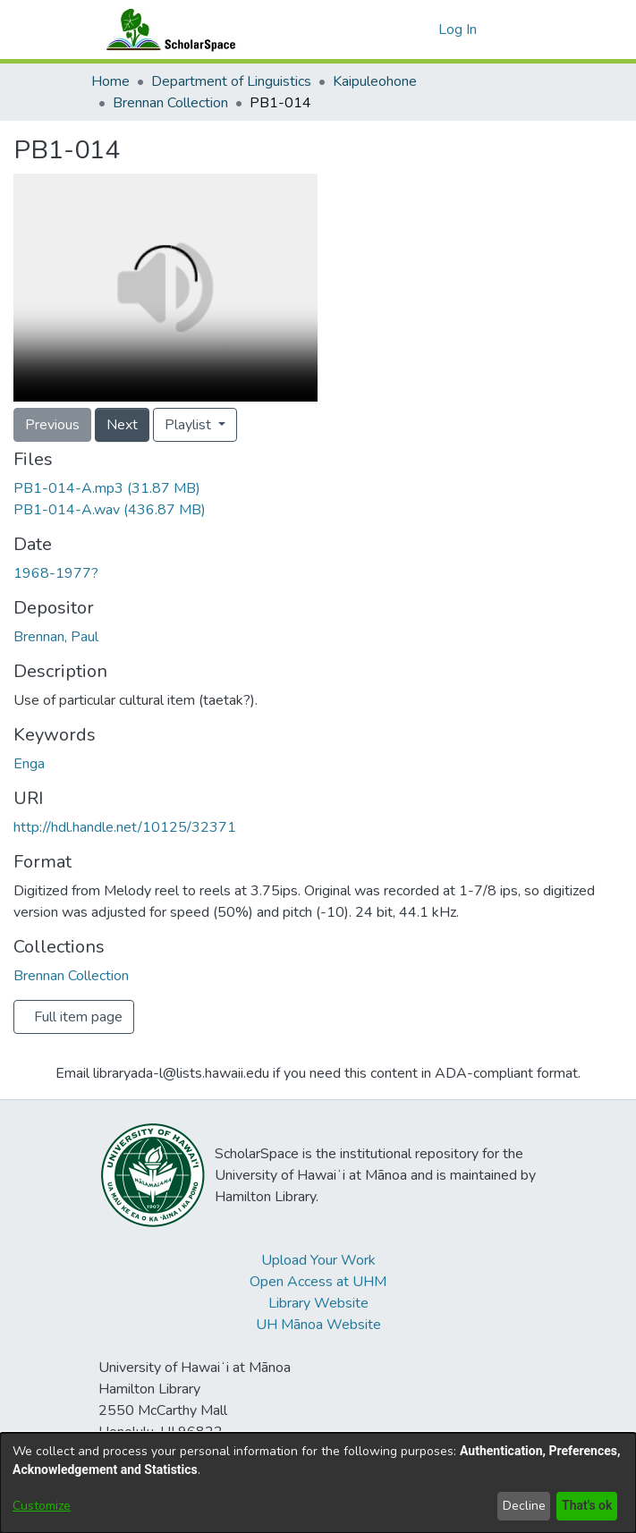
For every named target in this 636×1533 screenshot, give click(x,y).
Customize (42, 1505)
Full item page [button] (78, 1017)
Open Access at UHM (318, 1282)
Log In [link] (458, 29)
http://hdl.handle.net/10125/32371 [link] (124, 827)
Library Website (318, 1303)
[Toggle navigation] (521, 30)
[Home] (167, 29)
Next (122, 425)
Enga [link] (29, 764)
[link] (106, 488)
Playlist (190, 425)
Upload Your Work (318, 1260)
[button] (422, 29)
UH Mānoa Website (318, 1324)
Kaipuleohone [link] (375, 81)
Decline (520, 1505)
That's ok (585, 1505)
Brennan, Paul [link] (55, 637)
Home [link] (110, 81)
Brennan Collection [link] (170, 103)
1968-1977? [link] (55, 573)
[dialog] (318, 1483)
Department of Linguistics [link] (231, 81)
